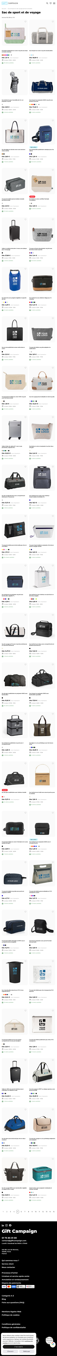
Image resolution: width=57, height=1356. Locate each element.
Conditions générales (11, 1324)
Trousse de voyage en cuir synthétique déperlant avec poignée (42, 1139)
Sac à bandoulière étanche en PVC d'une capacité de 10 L (12, 990)
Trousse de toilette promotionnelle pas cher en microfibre (14, 545)
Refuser (26, 1351)
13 (46, 1212)
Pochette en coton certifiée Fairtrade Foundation (39, 199)
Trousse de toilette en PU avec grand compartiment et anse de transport (11, 1040)
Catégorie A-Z (8, 1296)
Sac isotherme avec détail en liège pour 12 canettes (40, 298)
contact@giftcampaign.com (14, 1241)
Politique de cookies (11, 1315)
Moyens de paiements (11, 1283)
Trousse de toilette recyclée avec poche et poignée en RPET (13, 892)
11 (39, 1212)
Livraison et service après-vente (15, 1276)
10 (36, 1212)
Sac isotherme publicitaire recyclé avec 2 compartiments (12, 743)
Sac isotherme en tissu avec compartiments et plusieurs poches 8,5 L (41, 644)
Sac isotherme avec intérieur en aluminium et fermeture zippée (41, 595)
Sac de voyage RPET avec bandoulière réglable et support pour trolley (14, 1188)
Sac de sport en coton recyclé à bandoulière (41, 50)
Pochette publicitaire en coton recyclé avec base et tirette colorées (15, 51)
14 (50, 1212)
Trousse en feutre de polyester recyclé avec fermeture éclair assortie (40, 249)
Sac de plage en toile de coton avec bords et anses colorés (13, 150)
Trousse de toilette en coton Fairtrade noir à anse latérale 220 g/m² (15, 842)
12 (43, 1212)
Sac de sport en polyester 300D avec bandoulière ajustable (39, 694)
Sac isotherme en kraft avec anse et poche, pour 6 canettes (42, 793)
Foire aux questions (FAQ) (13, 1303)
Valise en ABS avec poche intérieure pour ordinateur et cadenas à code (13, 1089)
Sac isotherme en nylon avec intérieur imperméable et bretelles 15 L (39, 496)
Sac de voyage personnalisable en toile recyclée (41, 396)
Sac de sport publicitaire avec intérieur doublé (14, 792)
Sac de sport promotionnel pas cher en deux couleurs (13, 1139)
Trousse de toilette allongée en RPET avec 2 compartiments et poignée (13, 941)
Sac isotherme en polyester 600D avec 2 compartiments (40, 842)
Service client (8, 1264)
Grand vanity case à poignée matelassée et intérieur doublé (40, 1188)
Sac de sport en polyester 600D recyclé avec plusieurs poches (41, 100)
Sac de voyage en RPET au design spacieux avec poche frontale (42, 1089)
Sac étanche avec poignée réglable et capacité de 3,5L (14, 298)
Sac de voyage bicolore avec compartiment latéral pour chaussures (13, 496)
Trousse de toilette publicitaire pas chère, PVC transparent (41, 1040)
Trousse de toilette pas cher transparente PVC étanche (41, 990)
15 (53, 1212)
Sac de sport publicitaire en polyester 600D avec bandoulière (14, 694)
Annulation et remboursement (15, 1280)
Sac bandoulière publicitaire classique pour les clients (41, 150)
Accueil (4, 8)
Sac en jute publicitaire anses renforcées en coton (13, 348)
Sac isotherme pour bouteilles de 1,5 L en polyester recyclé (12, 100)
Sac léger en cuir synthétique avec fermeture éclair (41, 743)
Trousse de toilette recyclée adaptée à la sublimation (39, 348)
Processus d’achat (10, 1273)
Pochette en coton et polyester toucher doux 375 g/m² (41, 447)
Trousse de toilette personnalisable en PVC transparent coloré (40, 892)
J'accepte (18, 1347)
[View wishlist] (51, 3)
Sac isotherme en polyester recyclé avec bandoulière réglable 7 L (12, 595)
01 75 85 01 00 (9, 1238)
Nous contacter (8, 1267)
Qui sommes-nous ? (10, 1261)
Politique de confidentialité (14, 1327)
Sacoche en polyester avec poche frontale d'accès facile (40, 941)
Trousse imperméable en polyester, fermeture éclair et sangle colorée (41, 545)
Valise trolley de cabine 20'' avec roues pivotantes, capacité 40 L (12, 447)
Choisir (10, 1351)
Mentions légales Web (11, 1312)
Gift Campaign (19, 1231)
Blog (4, 1299)
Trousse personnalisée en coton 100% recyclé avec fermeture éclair (14, 397)
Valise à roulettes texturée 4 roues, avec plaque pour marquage (14, 249)
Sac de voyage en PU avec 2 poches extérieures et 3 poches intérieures (14, 644)
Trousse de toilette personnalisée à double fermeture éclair (13, 199)
